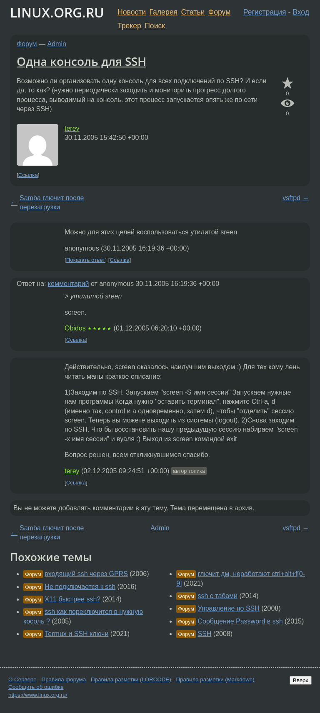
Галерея (164, 12)
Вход (300, 12)
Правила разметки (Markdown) (215, 679)
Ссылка (28, 175)
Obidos (75, 328)
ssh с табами (218, 595)
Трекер (129, 26)
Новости (132, 12)
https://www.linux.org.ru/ (37, 695)
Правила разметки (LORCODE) (131, 679)
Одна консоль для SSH (81, 61)
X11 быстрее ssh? (72, 599)
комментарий (68, 283)
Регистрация (264, 12)
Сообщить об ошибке (36, 687)
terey (72, 128)
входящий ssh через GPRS (86, 573)
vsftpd (291, 197)
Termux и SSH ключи (76, 633)
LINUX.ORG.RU (57, 12)
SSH (205, 633)
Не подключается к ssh (80, 586)
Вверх (300, 680)
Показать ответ (85, 260)
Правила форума (64, 679)
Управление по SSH (229, 608)
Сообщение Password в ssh (240, 621)
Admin (57, 43)
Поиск (155, 26)
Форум (219, 12)
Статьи (193, 12)
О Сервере (22, 679)
